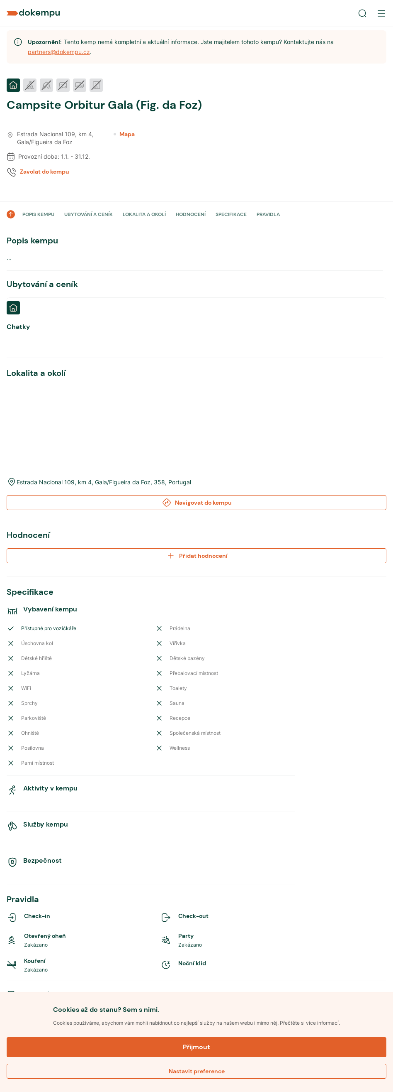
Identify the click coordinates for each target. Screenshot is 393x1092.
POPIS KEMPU (38, 214)
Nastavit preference (197, 1071)
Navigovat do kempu (197, 434)
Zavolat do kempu (44, 171)
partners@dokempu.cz (59, 51)
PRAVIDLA (268, 214)
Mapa (124, 134)
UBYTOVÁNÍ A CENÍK (88, 214)
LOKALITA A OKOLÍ (144, 214)
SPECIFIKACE (231, 214)
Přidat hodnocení (197, 487)
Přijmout (196, 1047)
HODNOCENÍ (191, 214)
